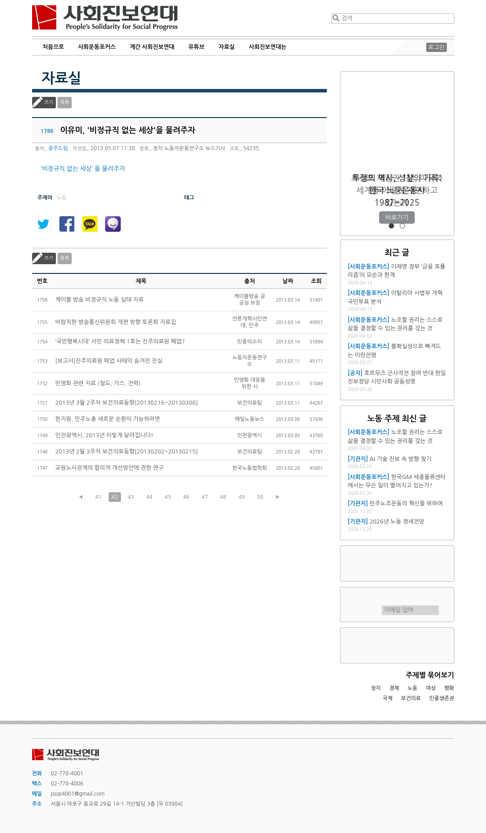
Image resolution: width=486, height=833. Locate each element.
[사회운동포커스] (369, 266)
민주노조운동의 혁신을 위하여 (405, 503)
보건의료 (411, 698)
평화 (449, 688)
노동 (412, 688)
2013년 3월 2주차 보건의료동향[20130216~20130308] (126, 402)
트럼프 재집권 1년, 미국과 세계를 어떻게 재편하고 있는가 (396, 190)
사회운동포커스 (97, 47)
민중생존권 (441, 698)
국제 (388, 698)
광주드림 (58, 148)
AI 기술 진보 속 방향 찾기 (400, 459)
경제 (394, 688)
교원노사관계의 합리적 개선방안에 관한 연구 (109, 468)
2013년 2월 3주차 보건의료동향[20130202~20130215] (126, 451)
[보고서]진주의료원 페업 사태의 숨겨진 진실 (109, 361)
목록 (64, 102)
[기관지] (358, 459)
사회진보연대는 (268, 47)
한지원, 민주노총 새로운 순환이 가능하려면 (107, 419)
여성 (431, 688)
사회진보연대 (105, 18)
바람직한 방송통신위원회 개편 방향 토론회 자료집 (115, 322)
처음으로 (53, 47)
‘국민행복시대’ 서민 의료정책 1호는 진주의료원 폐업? (120, 341)
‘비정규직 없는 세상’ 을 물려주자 (83, 169)
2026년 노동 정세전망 (396, 521)
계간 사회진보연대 (152, 47)
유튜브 (196, 47)
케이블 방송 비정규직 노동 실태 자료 (99, 299)
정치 (376, 688)
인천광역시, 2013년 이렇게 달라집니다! (104, 435)
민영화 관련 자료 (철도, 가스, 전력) (98, 383)
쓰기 (49, 102)
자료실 (227, 47)
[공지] (355, 373)
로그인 (436, 47)
